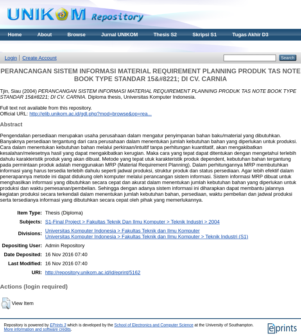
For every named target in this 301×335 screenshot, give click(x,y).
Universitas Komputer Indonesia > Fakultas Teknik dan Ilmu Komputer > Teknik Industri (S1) (146, 236)
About (45, 34)
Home (15, 34)
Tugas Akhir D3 (250, 34)
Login (11, 58)
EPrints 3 (58, 325)
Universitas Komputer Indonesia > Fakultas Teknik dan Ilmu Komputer (122, 231)
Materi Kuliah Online (32, 46)
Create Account (39, 58)
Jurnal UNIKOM (119, 34)
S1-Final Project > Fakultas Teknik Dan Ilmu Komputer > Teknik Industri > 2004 (132, 222)
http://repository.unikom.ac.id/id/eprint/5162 (92, 272)
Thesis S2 (165, 34)
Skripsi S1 (204, 34)
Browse (77, 34)
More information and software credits (37, 329)
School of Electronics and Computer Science (154, 325)
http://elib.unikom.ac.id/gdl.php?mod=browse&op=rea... (90, 114)
